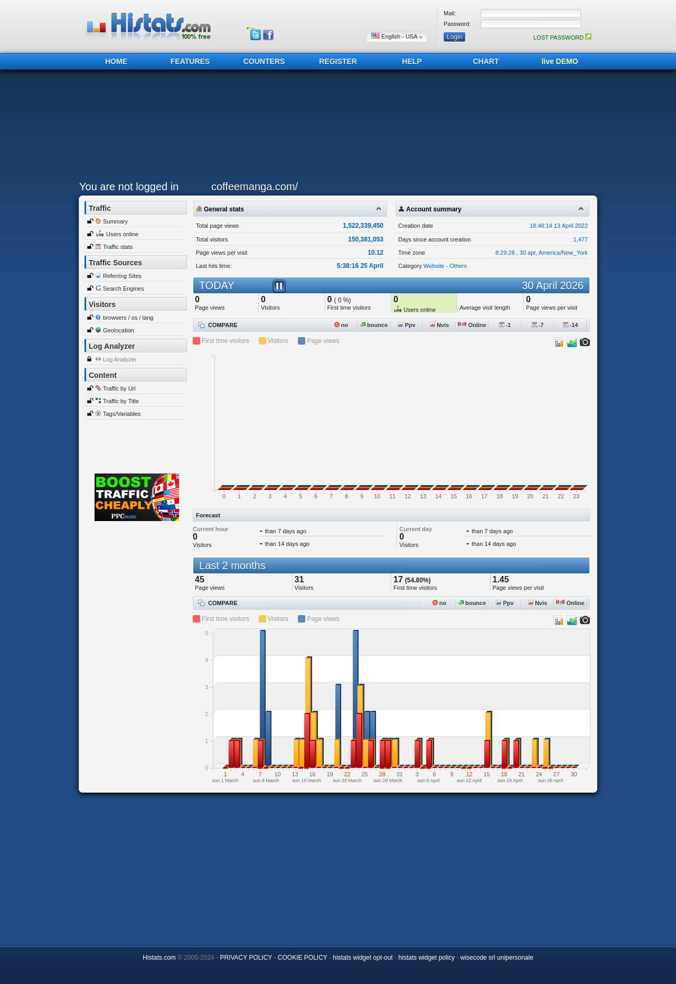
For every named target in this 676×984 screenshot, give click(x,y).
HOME (116, 61)
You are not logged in (129, 186)
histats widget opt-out (362, 957)
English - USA (396, 36)
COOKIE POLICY (302, 957)
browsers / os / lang (128, 317)
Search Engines (123, 288)
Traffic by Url (119, 388)
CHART (486, 61)
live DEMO (559, 61)
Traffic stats (118, 247)
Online (472, 325)
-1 (505, 325)
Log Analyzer (120, 359)
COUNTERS (264, 61)
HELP (411, 61)
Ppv (406, 325)
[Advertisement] (335, 128)
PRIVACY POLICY (246, 957)
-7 (538, 325)
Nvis (439, 325)
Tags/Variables (121, 414)
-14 (570, 325)
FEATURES (190, 61)
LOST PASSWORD (562, 37)
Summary (115, 221)
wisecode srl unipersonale (497, 957)
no (341, 325)
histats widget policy (426, 957)
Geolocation (118, 330)
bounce (374, 325)
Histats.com (159, 957)
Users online (122, 234)
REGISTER (338, 61)
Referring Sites (122, 276)
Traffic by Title (121, 401)
